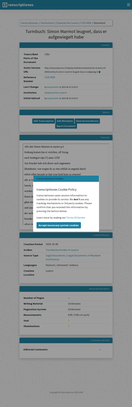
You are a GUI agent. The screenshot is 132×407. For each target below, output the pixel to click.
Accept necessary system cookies (59, 225)
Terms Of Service (75, 217)
